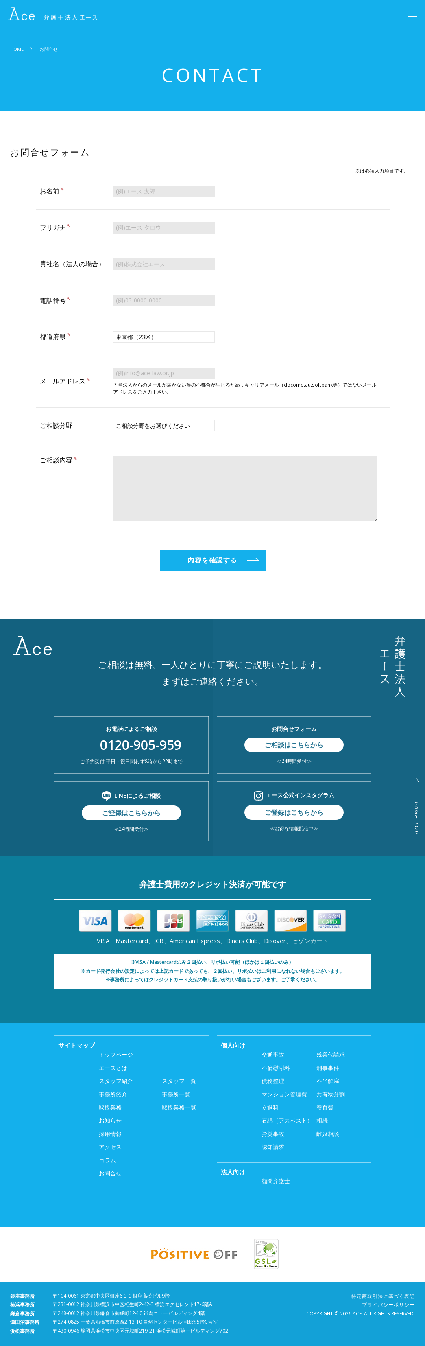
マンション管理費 (284, 1094)
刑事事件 (327, 1068)
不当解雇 (327, 1081)
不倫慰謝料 (276, 1068)
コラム (107, 1160)
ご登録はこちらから (131, 812)
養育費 (324, 1107)
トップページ (116, 1054)
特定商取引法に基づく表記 (383, 1296)
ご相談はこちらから (294, 744)
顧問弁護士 (276, 1181)
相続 (322, 1120)
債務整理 (273, 1081)
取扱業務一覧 (147, 1107)
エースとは (113, 1068)
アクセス (110, 1147)
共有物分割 (330, 1094)
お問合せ (110, 1173)
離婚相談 (327, 1134)
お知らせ (110, 1120)
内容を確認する (212, 560)
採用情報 (110, 1134)
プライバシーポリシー (388, 1304)
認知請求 (273, 1147)
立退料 (270, 1107)
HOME (17, 49)
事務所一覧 (144, 1094)
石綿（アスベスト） (287, 1120)
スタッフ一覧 (147, 1081)
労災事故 (273, 1134)
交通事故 (273, 1054)
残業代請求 (330, 1054)
